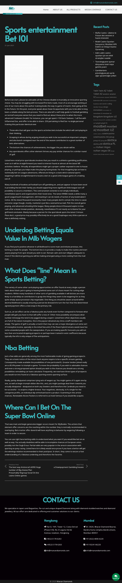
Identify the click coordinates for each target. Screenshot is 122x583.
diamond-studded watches (91, 508)
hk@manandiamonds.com (58, 550)
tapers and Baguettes (28, 508)
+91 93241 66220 (93, 544)
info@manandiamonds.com (98, 550)
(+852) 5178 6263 (53, 539)
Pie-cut (42, 508)
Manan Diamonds (64, 581)
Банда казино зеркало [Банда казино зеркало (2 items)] (107, 154)
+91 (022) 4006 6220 (94, 539)
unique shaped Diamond (59, 508)
